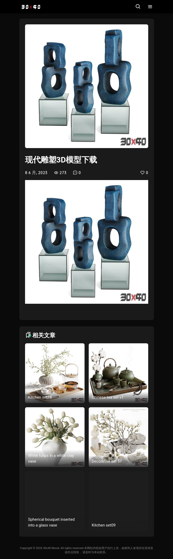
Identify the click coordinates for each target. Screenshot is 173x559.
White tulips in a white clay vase (51, 458)
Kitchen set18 (40, 397)
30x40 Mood (51, 548)
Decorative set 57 (107, 461)
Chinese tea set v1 (108, 397)
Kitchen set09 (104, 525)
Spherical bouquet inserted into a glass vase (51, 522)
